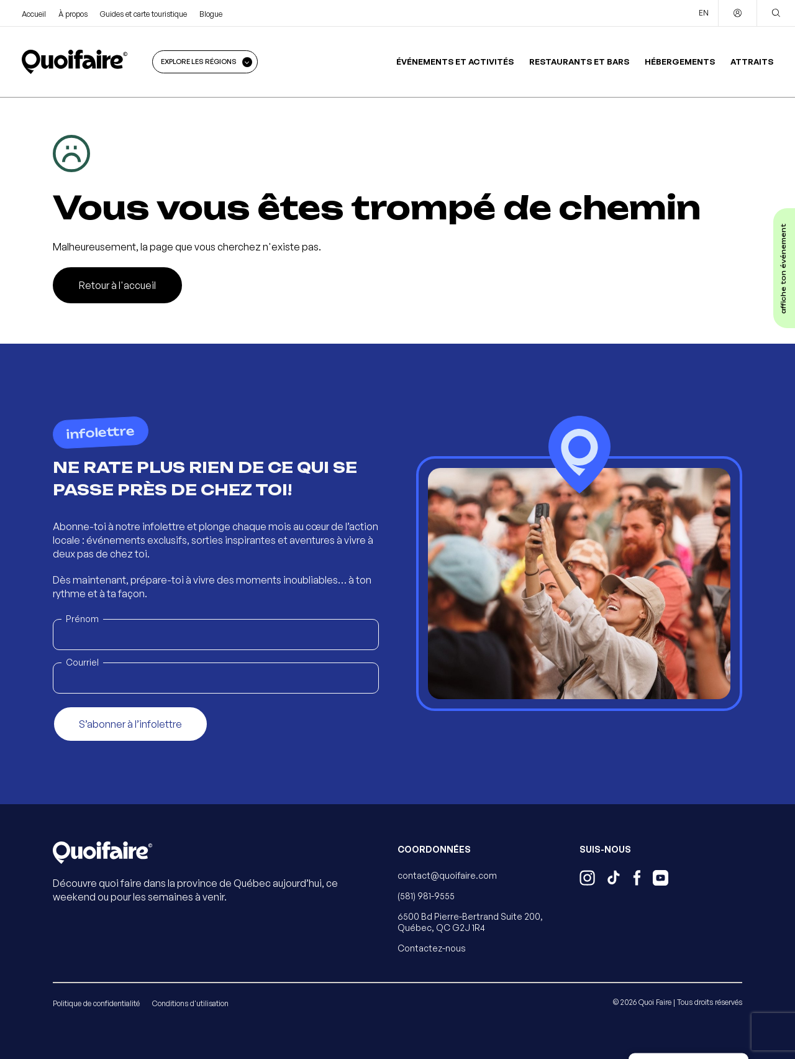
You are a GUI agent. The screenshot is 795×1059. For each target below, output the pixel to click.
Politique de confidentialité (96, 1003)
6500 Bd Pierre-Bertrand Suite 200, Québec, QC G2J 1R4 (470, 922)
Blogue (210, 14)
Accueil (34, 14)
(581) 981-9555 (426, 896)
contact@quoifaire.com (447, 875)
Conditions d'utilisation (190, 1003)
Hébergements (680, 61)
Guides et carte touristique (143, 14)
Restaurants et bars (579, 61)
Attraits (751, 61)
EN (704, 12)
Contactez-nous (432, 948)
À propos (73, 14)
